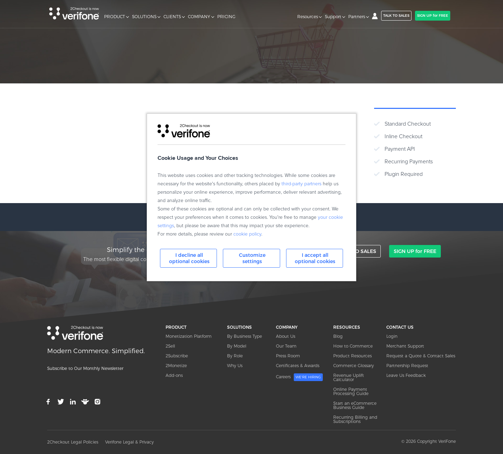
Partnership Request (407, 365)
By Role (235, 355)
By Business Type (244, 336)
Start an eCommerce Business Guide (355, 405)
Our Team (286, 346)
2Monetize (176, 365)
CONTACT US (400, 327)
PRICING (226, 16)
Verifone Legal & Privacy (129, 442)
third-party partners (301, 183)
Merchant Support (405, 346)
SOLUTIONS (144, 16)
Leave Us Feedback (406, 375)
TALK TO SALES (396, 15)
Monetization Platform (189, 336)
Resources (307, 16)
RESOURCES (346, 327)
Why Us (234, 365)
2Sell (170, 346)
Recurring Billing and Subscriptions (355, 419)
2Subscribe (177, 355)
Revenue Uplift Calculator (348, 377)
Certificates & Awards (297, 365)
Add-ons (174, 375)
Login (392, 336)
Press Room (288, 355)
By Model (236, 346)
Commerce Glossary (353, 365)
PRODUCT (114, 16)
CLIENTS (172, 16)
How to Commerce (353, 346)
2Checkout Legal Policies (72, 442)
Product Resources (352, 355)
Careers (299, 377)
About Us (285, 336)
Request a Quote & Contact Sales (420, 355)
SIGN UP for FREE (432, 15)
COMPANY (199, 16)
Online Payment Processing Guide (351, 391)
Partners (356, 16)
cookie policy (247, 234)
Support (333, 16)
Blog (338, 336)
